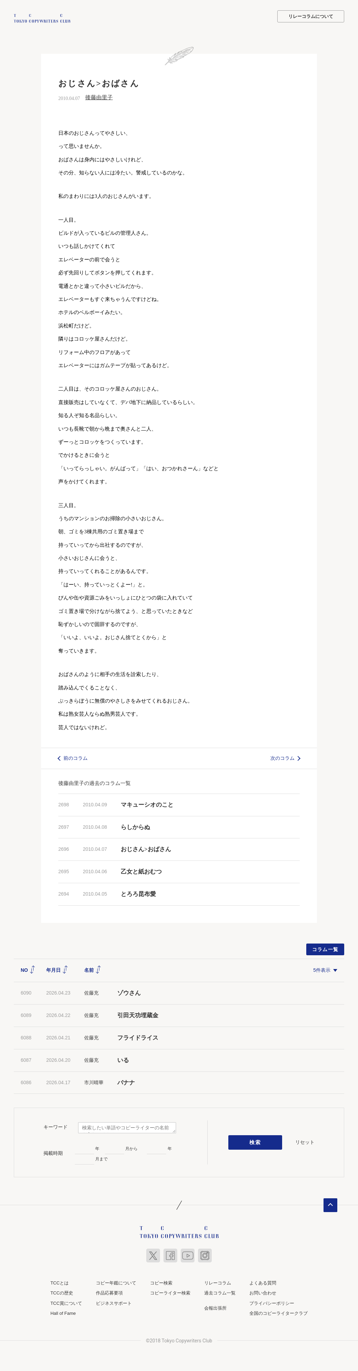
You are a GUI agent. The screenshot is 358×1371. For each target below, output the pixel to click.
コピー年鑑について (116, 1281)
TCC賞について (66, 1302)
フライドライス (137, 1037)
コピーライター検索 (170, 1292)
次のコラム (282, 757)
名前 (92, 969)
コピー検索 (161, 1281)
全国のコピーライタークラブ (278, 1312)
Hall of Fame (63, 1312)
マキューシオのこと (147, 803)
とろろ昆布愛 (138, 893)
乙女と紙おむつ (141, 871)
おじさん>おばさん (146, 848)
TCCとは (59, 1281)
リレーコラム (217, 1281)
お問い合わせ (262, 1292)
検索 (255, 1141)
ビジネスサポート (114, 1302)
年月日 (57, 969)
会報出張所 (215, 1307)
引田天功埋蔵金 (137, 1014)
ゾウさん (129, 992)
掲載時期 (53, 1152)
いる (123, 1059)
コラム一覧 (325, 948)
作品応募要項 (109, 1292)
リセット (305, 1141)
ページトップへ (330, 1204)
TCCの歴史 (61, 1292)
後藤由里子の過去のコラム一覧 (94, 782)
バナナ (126, 1081)
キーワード (55, 1125)
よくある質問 (262, 1281)
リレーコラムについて (310, 16)
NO (28, 969)
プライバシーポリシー (271, 1302)
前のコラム (75, 757)
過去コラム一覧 (220, 1292)
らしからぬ (135, 826)
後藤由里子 (99, 97)
